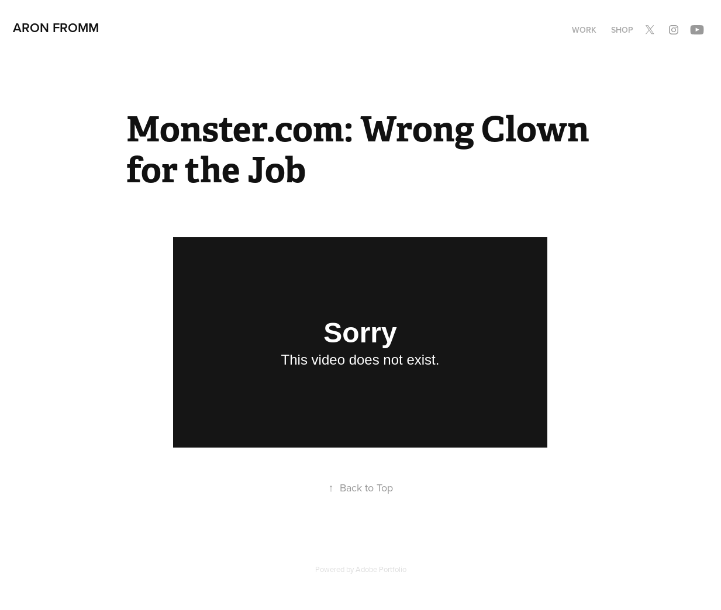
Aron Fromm (56, 27)
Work (584, 30)
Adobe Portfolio (381, 569)
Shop (622, 30)
